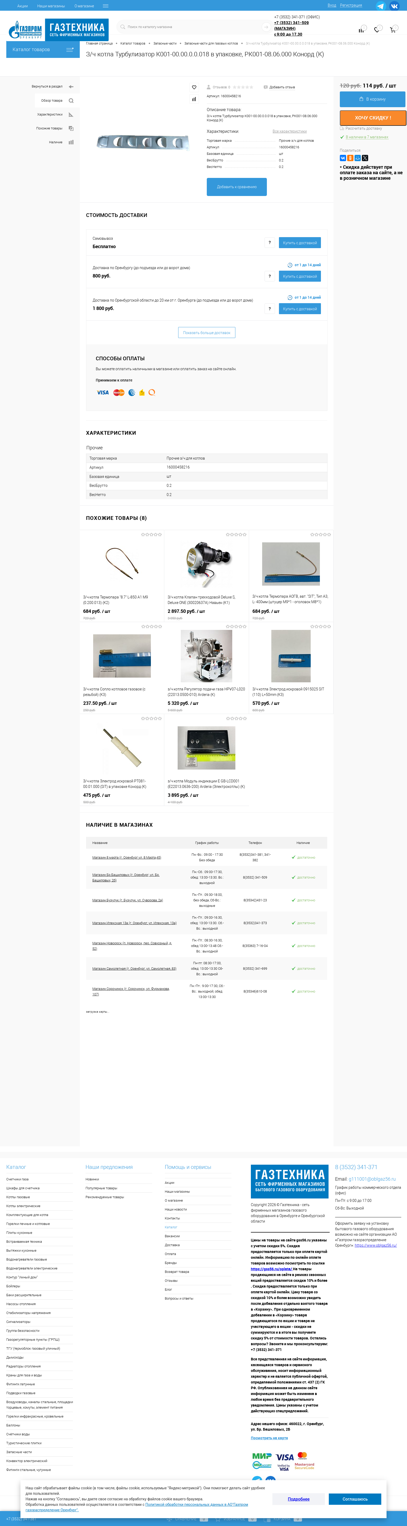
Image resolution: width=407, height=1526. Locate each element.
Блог (168, 1289)
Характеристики (55, 114)
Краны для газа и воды (24, 1375)
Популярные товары (101, 1188)
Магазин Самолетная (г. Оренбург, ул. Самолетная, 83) (134, 969)
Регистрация (351, 5)
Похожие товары (54, 128)
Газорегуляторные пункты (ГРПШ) (33, 1340)
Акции (22, 6)
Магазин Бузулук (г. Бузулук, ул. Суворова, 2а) (127, 900)
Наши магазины (51, 6)
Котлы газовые (18, 1197)
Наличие (61, 142)
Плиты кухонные (19, 1233)
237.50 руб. (122, 706)
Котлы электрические (23, 1206)
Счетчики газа (17, 1179)
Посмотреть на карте (269, 1437)
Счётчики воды (18, 1434)
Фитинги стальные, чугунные (28, 1470)
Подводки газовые (20, 1393)
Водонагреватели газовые (26, 1259)
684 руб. (122, 614)
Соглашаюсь (355, 1499)
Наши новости (176, 1209)
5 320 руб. (206, 706)
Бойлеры (13, 1286)
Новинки (92, 1179)
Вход (332, 5)
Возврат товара (177, 1272)
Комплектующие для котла (27, 1215)
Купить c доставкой (300, 243)
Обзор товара (57, 100)
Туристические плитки (23, 1443)
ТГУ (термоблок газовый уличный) (33, 1348)
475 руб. (122, 798)
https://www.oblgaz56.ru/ (376, 1245)
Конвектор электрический (26, 1461)
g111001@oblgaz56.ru (372, 1179)
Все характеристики (290, 131)
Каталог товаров (43, 49)
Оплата (170, 1254)
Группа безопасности (22, 1331)
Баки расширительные (23, 1295)
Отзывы (171, 1281)
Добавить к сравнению (237, 187)
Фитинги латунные (20, 1384)
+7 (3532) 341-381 (21, 1519)
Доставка (172, 1245)
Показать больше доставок (206, 333)
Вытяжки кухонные (21, 1250)
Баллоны (13, 1425)
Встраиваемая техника (24, 1242)
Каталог (171, 1227)
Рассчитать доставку (361, 128)
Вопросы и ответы (179, 1298)
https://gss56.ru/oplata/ (272, 1268)
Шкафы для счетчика (23, 1188)
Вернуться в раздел (52, 86)
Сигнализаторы (18, 1322)
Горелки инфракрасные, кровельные (35, 1416)
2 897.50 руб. (206, 614)
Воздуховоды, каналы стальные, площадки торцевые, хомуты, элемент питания (39, 1404)
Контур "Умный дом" (22, 1277)
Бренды (171, 1263)
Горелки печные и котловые (28, 1224)
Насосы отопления (21, 1304)
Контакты (172, 1218)
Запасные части (19, 1452)
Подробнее (299, 1499)
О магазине (84, 6)
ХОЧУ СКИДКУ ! (373, 118)
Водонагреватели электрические (31, 1268)
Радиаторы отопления (23, 1366)
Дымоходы (15, 1357)
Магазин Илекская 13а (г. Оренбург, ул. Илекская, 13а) (134, 923)
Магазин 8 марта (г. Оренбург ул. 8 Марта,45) (126, 857)
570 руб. (291, 706)
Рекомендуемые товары (105, 1197)
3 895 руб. (206, 798)
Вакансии (172, 1236)
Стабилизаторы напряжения (28, 1313)
